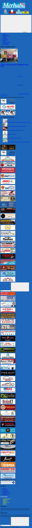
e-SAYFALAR (5, 44)
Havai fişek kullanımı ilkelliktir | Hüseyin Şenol (15, 130)
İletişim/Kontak (6, 494)
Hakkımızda (5, 489)
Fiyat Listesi (5, 490)
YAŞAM (4, 38)
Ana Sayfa (5, 488)
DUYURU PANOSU (7, 42)
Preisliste (4, 500)
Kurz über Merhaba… (7, 498)
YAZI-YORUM (6, 43)
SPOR (4, 41)
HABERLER (5, 35)
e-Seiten (4, 503)
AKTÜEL (4, 34)
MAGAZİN (5, 40)
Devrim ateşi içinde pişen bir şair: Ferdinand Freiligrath (17, 126)
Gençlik (27, 93)
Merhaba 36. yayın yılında (12, 134)
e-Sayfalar (5, 493)
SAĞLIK (4, 37)
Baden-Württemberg (21, 93)
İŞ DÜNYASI (5, 39)
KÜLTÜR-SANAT (6, 36)
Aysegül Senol (20, 85)
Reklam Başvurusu (6, 492)
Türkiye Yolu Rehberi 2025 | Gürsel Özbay (15, 138)
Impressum (5, 504)
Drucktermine (5, 499)
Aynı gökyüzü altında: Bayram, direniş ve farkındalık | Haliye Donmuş (19, 122)
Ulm (6, 94)
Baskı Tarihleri (5, 491)
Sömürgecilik (2, 94)
